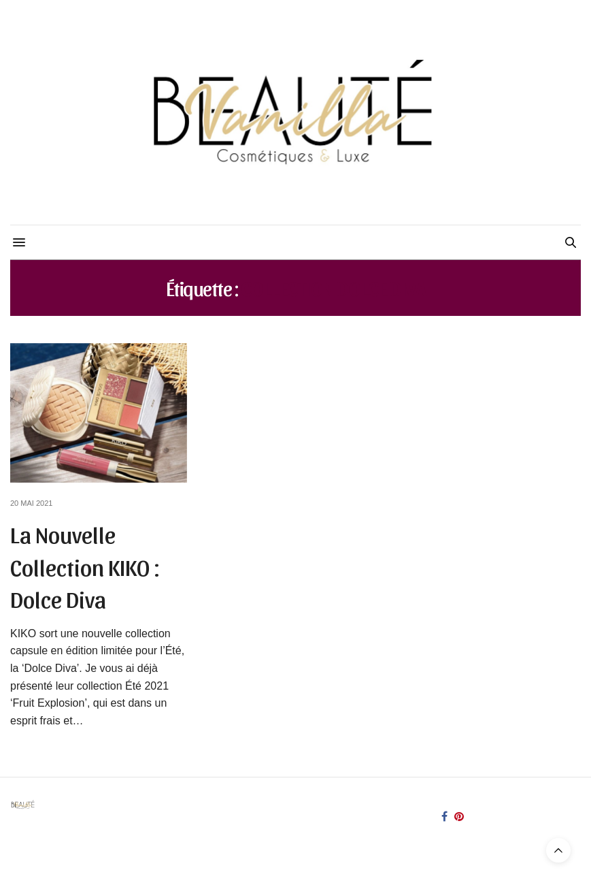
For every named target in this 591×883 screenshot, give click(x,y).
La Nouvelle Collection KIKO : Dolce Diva (85, 565)
